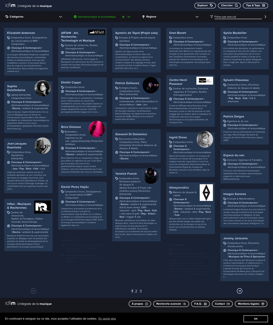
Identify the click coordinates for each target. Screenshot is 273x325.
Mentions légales (251, 304)
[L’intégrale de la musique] (29, 5)
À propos (140, 304)
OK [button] (256, 318)
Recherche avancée (171, 304)
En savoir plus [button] (107, 318)
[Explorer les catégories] (205, 5)
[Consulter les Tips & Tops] (255, 5)
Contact (222, 304)
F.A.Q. (200, 304)
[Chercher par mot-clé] (229, 5)
